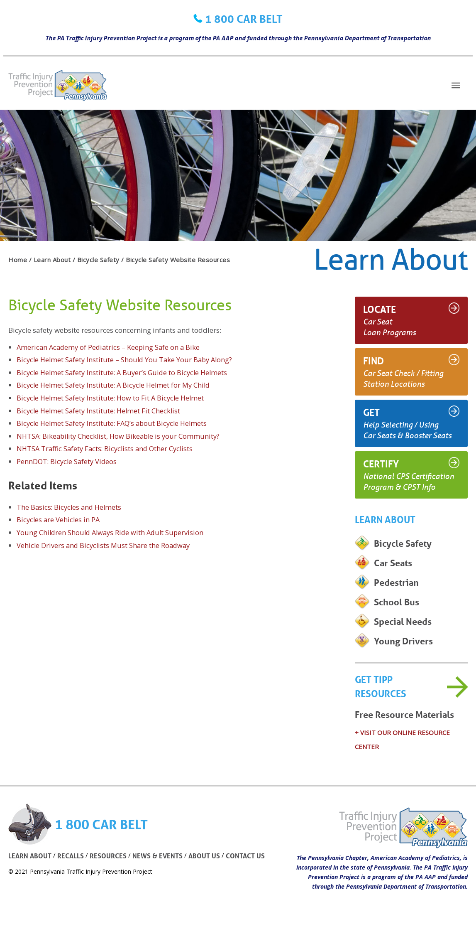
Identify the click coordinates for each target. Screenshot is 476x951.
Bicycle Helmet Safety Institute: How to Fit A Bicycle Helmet (113, 398)
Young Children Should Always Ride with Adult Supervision (113, 532)
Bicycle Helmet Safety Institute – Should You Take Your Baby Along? (127, 359)
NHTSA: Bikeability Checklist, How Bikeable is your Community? (121, 436)
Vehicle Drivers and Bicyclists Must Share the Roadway (105, 545)
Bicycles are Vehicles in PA (59, 519)
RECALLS (72, 872)
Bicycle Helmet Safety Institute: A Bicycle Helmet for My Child (116, 385)
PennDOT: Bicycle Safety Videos (68, 461)
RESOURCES (110, 872)
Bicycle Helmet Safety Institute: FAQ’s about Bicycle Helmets (115, 423)
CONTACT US (251, 872)
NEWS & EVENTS (161, 872)
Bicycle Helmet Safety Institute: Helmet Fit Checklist (100, 410)
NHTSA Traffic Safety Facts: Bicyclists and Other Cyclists (108, 448)
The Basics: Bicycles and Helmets (70, 507)
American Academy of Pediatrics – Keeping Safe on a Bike (110, 347)
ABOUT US (209, 872)
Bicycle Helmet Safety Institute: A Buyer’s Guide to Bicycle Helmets (125, 372)
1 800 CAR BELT (244, 18)
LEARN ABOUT (30, 872)
